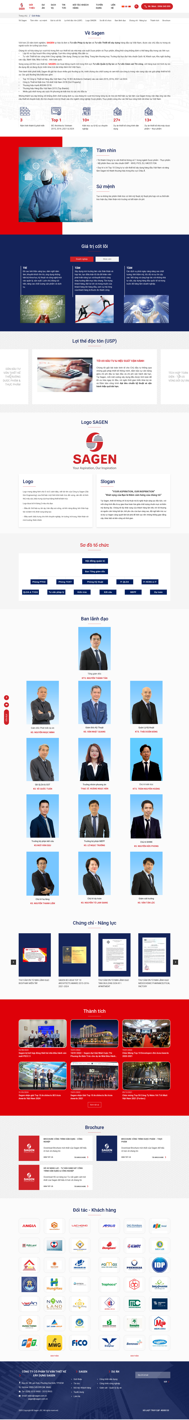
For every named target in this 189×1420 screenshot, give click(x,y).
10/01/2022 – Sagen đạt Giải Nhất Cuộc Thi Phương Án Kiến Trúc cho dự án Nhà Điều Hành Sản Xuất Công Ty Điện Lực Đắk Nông (93, 1054)
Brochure (166, 20)
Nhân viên (107, 259)
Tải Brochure (80, 1157)
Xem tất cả (94, 1104)
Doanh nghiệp (82, 259)
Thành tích (155, 20)
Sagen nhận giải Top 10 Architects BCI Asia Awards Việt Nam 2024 (40, 1096)
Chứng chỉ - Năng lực (138, 20)
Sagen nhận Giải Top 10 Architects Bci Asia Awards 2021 (91, 1096)
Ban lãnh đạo (121, 20)
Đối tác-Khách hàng (81, 6)
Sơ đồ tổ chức (106, 20)
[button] (10, 376)
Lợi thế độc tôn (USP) (73, 20)
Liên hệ (113, 6)
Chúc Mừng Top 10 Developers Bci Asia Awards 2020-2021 (145, 1053)
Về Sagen (23, 20)
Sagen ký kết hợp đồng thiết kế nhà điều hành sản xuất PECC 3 (42, 1053)
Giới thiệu (32, 6)
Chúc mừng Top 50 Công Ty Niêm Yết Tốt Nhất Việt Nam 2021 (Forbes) (144, 1096)
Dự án (43, 6)
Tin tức (64, 6)
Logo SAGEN (91, 20)
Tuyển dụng (99, 6)
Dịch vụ (53, 6)
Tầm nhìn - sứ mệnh (38, 20)
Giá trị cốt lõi (55, 20)
